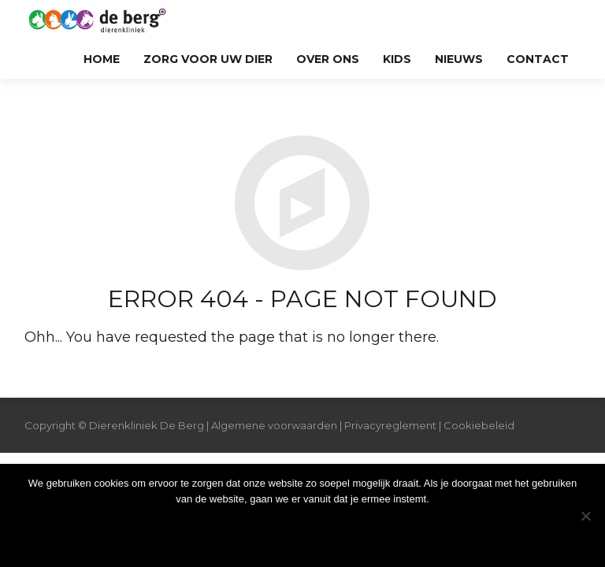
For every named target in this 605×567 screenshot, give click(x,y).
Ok (303, 531)
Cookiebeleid (479, 425)
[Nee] (585, 516)
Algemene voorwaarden (274, 425)
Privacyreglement (390, 425)
